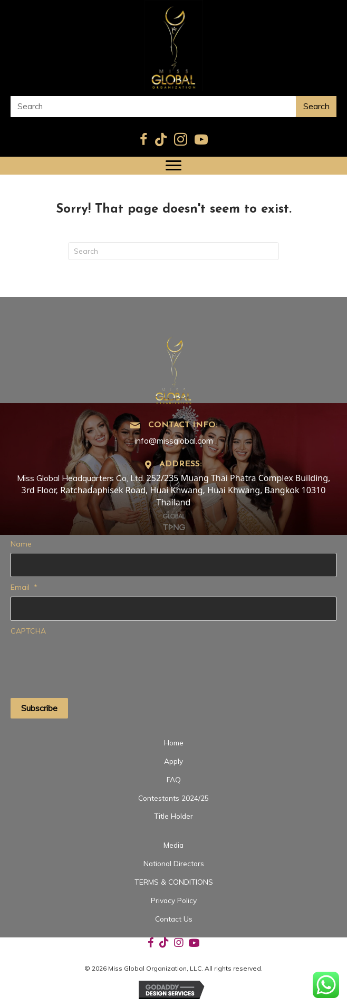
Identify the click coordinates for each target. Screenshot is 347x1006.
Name (21, 544)
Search (316, 106)
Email (24, 587)
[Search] (173, 251)
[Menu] (173, 166)
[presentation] (91, 660)
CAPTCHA (28, 631)
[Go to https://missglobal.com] (173, 367)
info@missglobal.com (173, 440)
